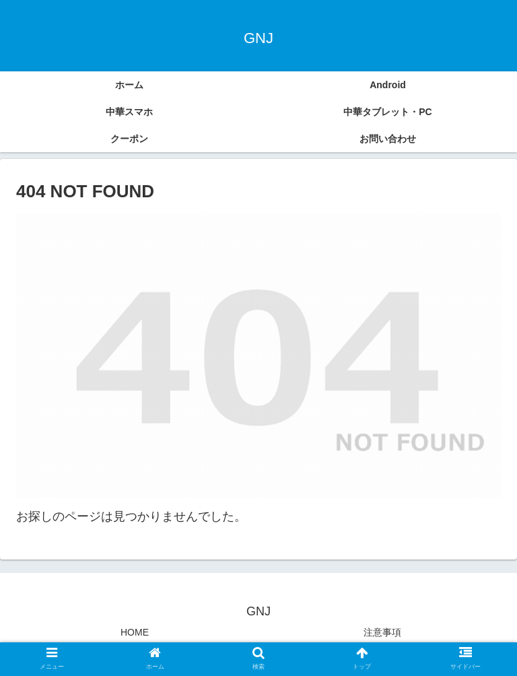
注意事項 (382, 632)
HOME (134, 632)
